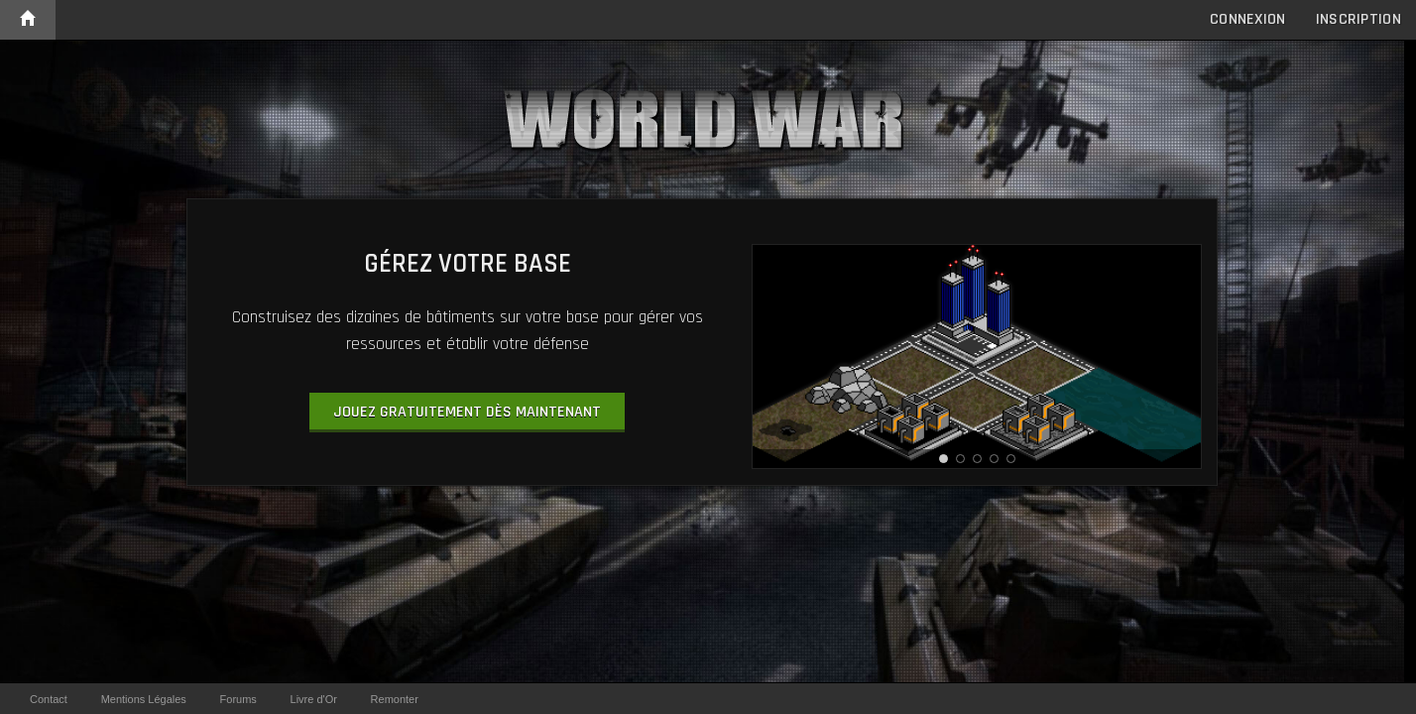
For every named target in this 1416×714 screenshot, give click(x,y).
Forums (238, 699)
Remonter (394, 699)
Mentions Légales (143, 699)
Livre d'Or (314, 699)
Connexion (1248, 19)
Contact (48, 699)
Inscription (1358, 19)
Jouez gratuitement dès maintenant (467, 412)
